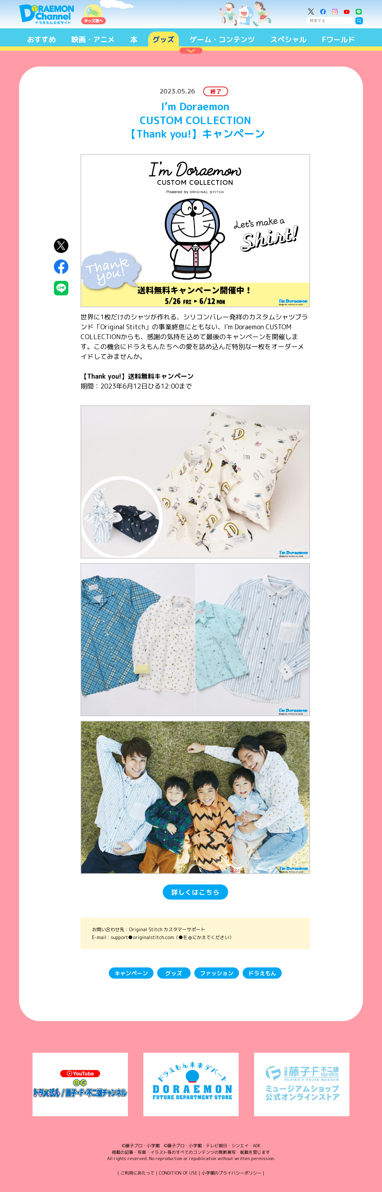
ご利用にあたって (137, 1173)
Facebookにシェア (61, 266)
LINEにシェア (61, 288)
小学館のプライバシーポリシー (231, 1173)
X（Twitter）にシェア (61, 245)
